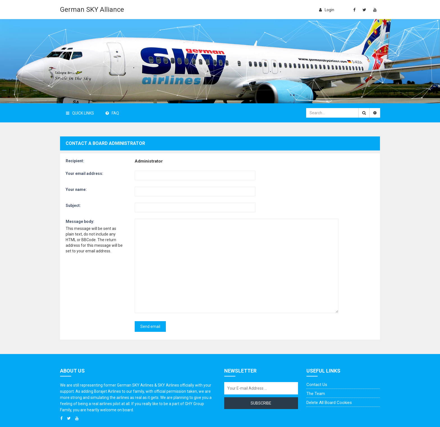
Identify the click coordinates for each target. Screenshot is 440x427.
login (326, 10)
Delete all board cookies (329, 379)
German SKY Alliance (92, 9)
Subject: (73, 205)
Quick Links (80, 113)
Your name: (76, 189)
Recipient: (75, 161)
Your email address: (84, 173)
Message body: (80, 221)
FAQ (112, 113)
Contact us (316, 361)
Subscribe (261, 379)
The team (315, 370)
